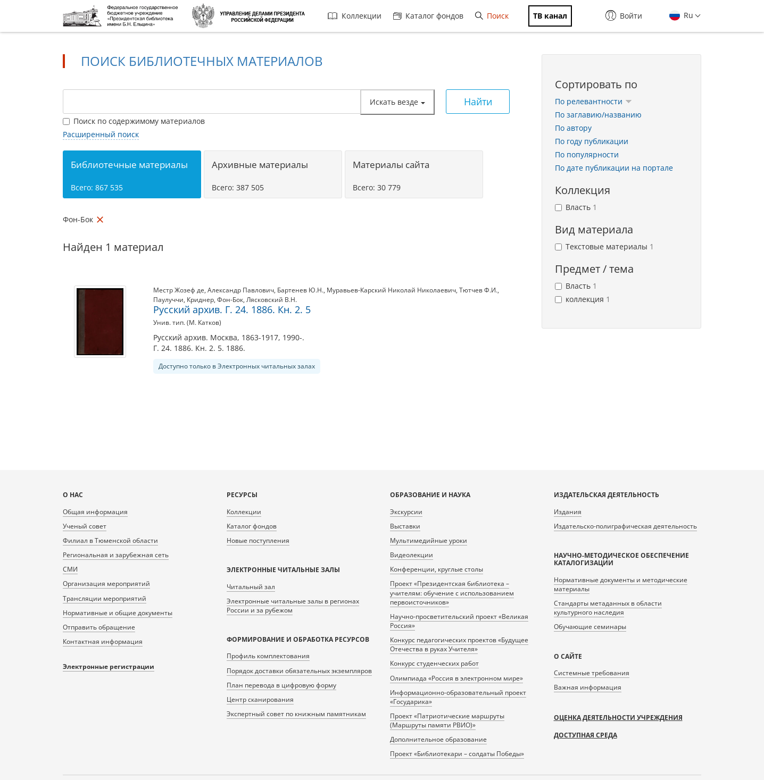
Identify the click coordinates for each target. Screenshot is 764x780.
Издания (568, 511)
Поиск (492, 16)
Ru (687, 15)
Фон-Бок (230, 299)
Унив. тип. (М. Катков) (187, 322)
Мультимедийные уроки (428, 540)
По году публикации (591, 141)
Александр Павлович (240, 290)
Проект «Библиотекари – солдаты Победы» (457, 753)
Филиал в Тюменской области (110, 540)
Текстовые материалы (604, 246)
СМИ (70, 569)
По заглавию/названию (598, 115)
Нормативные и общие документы (117, 612)
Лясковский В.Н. (271, 299)
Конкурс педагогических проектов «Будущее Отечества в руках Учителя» (459, 644)
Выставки (405, 526)
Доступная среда (585, 735)
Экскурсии (406, 511)
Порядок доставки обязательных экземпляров (299, 670)
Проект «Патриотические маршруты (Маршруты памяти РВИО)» (447, 720)
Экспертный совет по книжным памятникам (296, 713)
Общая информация (95, 511)
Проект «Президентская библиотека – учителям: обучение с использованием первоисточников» (452, 592)
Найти (478, 101)
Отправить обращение (99, 627)
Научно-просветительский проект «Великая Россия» (459, 621)
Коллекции (354, 16)
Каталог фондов (428, 16)
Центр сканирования (260, 699)
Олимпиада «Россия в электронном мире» (456, 678)
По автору (573, 128)
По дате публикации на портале (614, 168)
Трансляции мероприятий (104, 598)
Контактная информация (103, 641)
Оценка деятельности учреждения (618, 717)
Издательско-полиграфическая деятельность (625, 526)
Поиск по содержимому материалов (134, 121)
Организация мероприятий (106, 583)
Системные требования (591, 672)
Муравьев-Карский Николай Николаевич (391, 290)
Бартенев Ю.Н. (300, 290)
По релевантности (593, 101)
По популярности (587, 154)
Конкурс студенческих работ (434, 663)
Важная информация (587, 687)
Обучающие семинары (590, 626)
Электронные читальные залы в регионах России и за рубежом (293, 606)
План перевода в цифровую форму (281, 685)
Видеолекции (411, 554)
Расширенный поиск (101, 134)
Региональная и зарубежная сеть (116, 554)
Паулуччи (168, 299)
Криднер (200, 299)
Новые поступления (258, 540)
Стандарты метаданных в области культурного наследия (608, 608)
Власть (576, 207)
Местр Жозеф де (178, 290)
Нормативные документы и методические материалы (620, 584)
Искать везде (397, 102)
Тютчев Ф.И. (478, 290)
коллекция (582, 299)
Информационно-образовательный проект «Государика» (458, 697)
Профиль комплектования (268, 655)
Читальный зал (251, 586)
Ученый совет (84, 526)
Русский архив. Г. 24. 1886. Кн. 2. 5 (232, 309)
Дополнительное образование (438, 739)
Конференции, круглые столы (436, 569)
